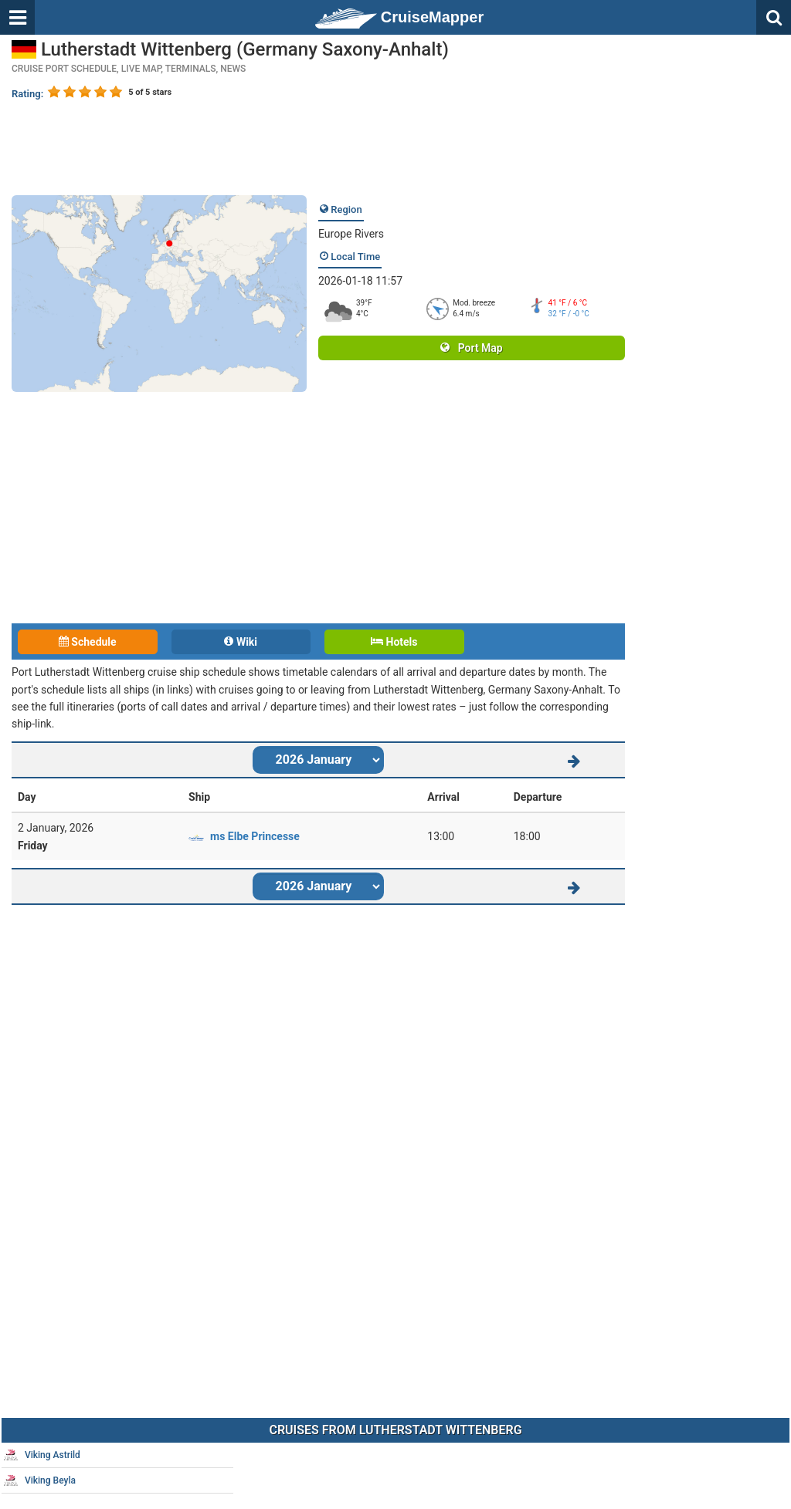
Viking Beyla (39, 1480)
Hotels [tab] (394, 642)
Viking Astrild (41, 1455)
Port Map (471, 348)
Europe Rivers (351, 234)
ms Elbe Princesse (255, 836)
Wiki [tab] (240, 642)
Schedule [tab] (88, 642)
